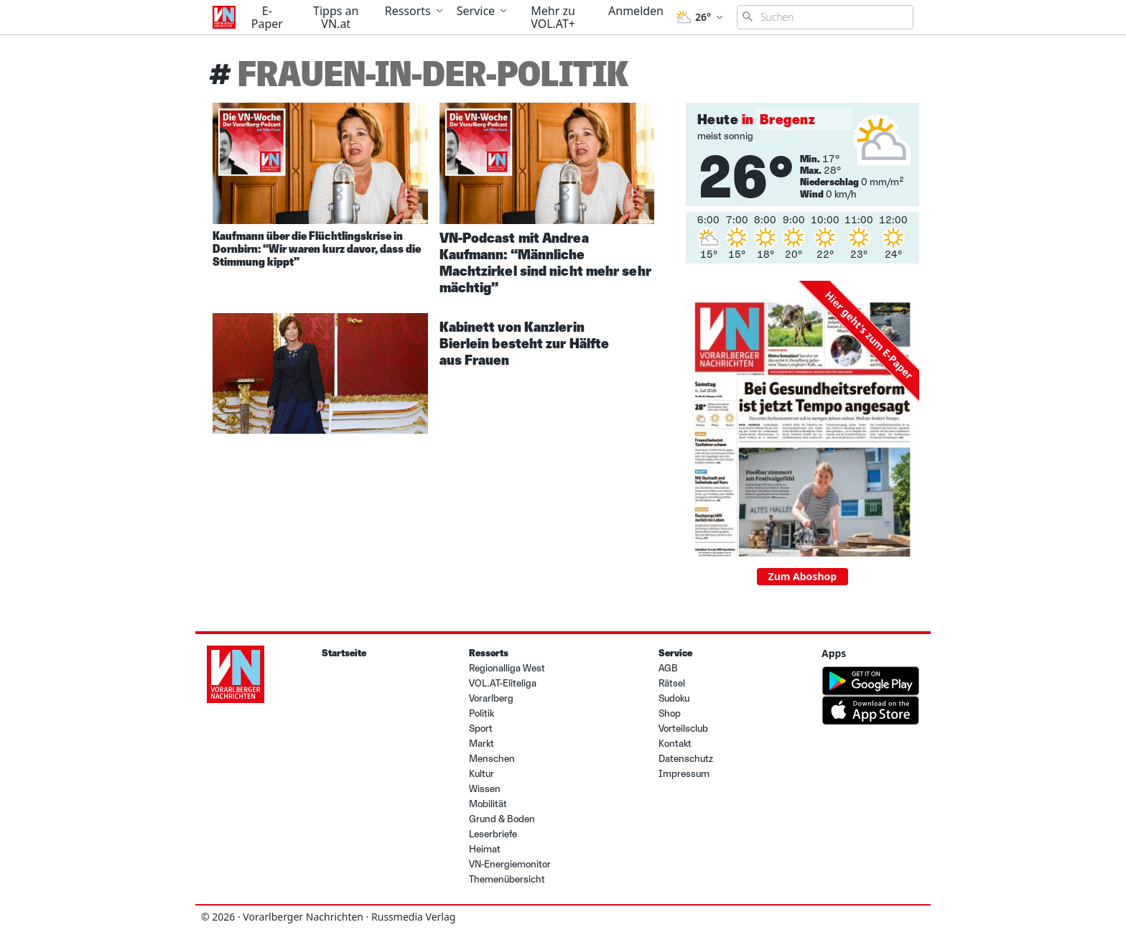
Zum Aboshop (802, 576)
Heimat (485, 849)
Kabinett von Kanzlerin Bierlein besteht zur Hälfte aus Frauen (524, 343)
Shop (670, 713)
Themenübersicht (507, 879)
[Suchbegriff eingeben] (825, 17)
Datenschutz (686, 759)
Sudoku (674, 698)
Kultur (481, 774)
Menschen (492, 759)
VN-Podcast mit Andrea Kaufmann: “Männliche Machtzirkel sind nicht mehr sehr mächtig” (545, 262)
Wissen (485, 789)
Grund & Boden (502, 819)
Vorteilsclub (683, 728)
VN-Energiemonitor (510, 864)
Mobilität (488, 804)
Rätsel (672, 683)
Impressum (684, 774)
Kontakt (675, 743)
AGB (668, 668)
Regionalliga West (507, 668)
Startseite (344, 653)
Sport (481, 728)
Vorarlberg (491, 698)
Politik (481, 713)
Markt (481, 743)
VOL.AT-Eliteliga (502, 683)
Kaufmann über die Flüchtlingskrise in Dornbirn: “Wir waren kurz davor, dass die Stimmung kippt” (317, 249)
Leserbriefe (493, 834)
